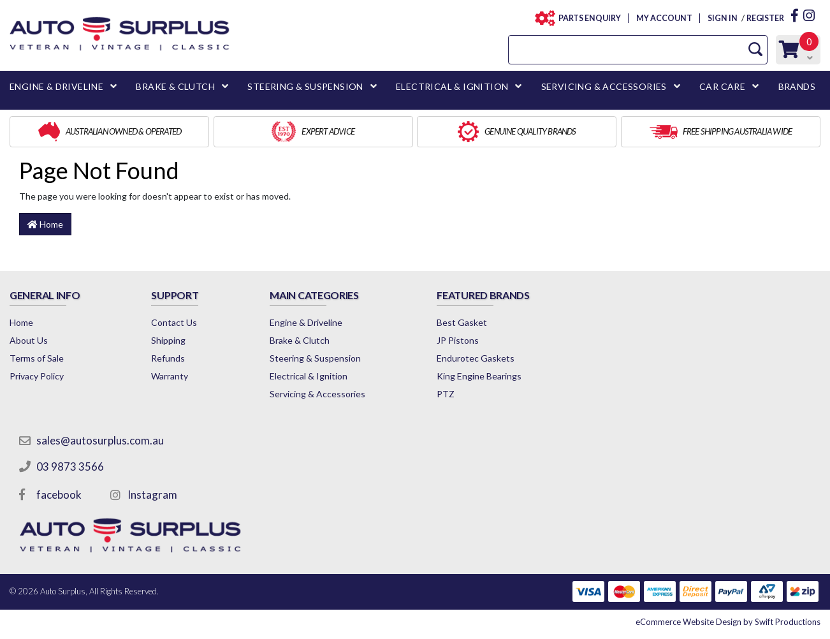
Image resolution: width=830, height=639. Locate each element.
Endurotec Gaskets (475, 358)
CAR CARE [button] (722, 86)
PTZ (446, 393)
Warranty (169, 376)
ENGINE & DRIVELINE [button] (56, 86)
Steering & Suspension (315, 358)
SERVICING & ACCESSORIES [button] (604, 86)
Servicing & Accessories (317, 393)
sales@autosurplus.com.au (100, 440)
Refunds (168, 358)
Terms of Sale (37, 358)
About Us (29, 340)
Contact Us (174, 322)
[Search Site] (755, 49)
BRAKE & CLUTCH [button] (175, 86)
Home (45, 224)
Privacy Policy (37, 376)
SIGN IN (722, 18)
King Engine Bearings (479, 376)
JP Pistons (458, 340)
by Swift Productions (728, 622)
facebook (59, 494)
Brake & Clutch (300, 340)
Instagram (152, 494)
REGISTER (765, 18)
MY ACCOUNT (664, 18)
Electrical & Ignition (308, 376)
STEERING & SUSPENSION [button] (305, 86)
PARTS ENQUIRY (586, 18)
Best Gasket (462, 322)
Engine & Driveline (306, 322)
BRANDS (796, 86)
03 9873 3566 (70, 466)
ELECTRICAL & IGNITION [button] (452, 86)
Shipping (168, 340)
